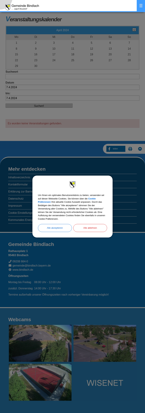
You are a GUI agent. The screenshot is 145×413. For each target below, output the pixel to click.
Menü (141, 5)
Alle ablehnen (90, 228)
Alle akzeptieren (55, 228)
